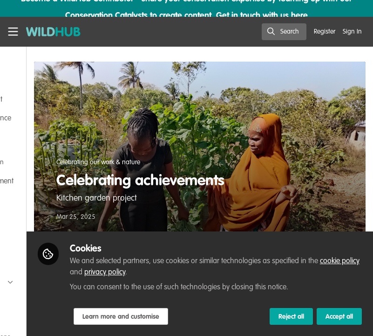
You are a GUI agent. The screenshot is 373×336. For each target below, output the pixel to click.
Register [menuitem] (324, 31)
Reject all (291, 317)
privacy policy (295, 261)
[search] (284, 31)
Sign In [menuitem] (352, 31)
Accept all (339, 317)
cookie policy (239, 261)
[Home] (53, 32)
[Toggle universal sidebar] (13, 32)
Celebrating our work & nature (191, 162)
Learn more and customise (213, 317)
